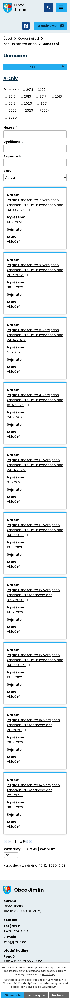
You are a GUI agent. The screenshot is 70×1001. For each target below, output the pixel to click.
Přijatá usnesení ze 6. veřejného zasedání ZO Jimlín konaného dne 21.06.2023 (35, 270)
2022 (12, 110)
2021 (43, 103)
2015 (12, 96)
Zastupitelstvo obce (20, 43)
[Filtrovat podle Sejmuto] (35, 162)
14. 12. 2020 (15, 612)
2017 (42, 96)
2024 (45, 110)
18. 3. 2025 (15, 677)
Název (8, 127)
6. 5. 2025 (15, 482)
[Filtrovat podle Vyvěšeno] (35, 148)
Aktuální (13, 241)
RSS (47, 66)
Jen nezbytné (36, 995)
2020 (28, 103)
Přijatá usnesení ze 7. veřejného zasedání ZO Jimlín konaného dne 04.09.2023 (35, 205)
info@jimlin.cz (14, 942)
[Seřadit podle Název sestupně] (16, 128)
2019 (11, 103)
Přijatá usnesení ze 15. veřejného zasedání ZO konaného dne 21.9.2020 (33, 725)
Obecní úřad (28, 38)
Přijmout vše (13, 995)
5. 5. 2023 (15, 352)
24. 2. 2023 (15, 417)
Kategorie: (11, 89)
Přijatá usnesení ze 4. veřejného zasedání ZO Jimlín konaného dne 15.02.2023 (35, 400)
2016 (27, 96)
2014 (45, 89)
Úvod (7, 38)
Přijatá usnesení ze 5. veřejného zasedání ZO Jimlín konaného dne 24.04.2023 (35, 335)
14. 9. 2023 (15, 222)
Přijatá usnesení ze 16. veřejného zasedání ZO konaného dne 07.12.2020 (33, 595)
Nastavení (58, 995)
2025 (12, 117)
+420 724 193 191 (16, 931)
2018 (58, 96)
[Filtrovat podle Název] (35, 134)
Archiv (10, 78)
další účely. (48, 974)
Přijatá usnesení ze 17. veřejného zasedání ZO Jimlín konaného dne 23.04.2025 (35, 465)
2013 (29, 89)
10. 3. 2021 (14, 547)
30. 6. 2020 (15, 807)
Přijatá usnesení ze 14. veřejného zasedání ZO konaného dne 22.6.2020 (33, 790)
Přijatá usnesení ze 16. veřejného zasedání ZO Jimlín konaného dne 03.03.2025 (35, 660)
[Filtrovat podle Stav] (35, 177)
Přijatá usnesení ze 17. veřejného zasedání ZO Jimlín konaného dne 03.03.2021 (35, 530)
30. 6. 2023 (15, 287)
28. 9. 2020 (15, 742)
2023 (29, 110)
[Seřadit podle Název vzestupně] (16, 126)
